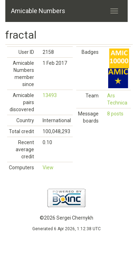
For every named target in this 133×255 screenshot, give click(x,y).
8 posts (115, 114)
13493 (50, 95)
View (48, 167)
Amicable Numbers (38, 11)
